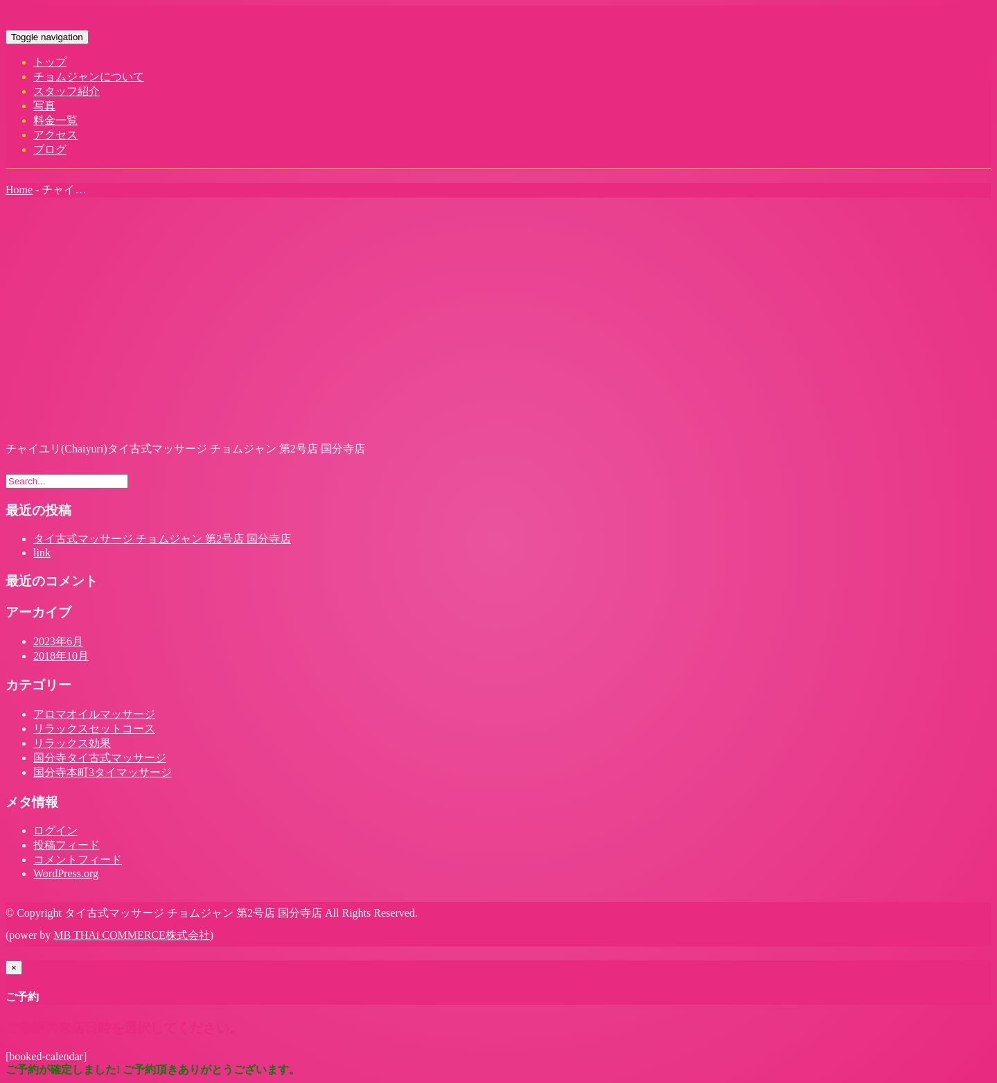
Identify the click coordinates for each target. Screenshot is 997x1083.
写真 (44, 106)
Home (19, 189)
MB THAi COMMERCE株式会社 (131, 935)
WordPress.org (65, 873)
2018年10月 (61, 656)
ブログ (50, 149)
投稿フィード (66, 845)
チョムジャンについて (88, 76)
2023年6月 (58, 641)
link (42, 552)
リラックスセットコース (94, 728)
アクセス (55, 135)
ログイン (55, 830)
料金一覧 (55, 120)
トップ (50, 62)
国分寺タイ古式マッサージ (99, 758)
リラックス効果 (72, 743)
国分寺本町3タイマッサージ (102, 772)
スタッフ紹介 (66, 91)
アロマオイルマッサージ (94, 714)
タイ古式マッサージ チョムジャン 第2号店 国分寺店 (162, 539)
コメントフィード (77, 859)
